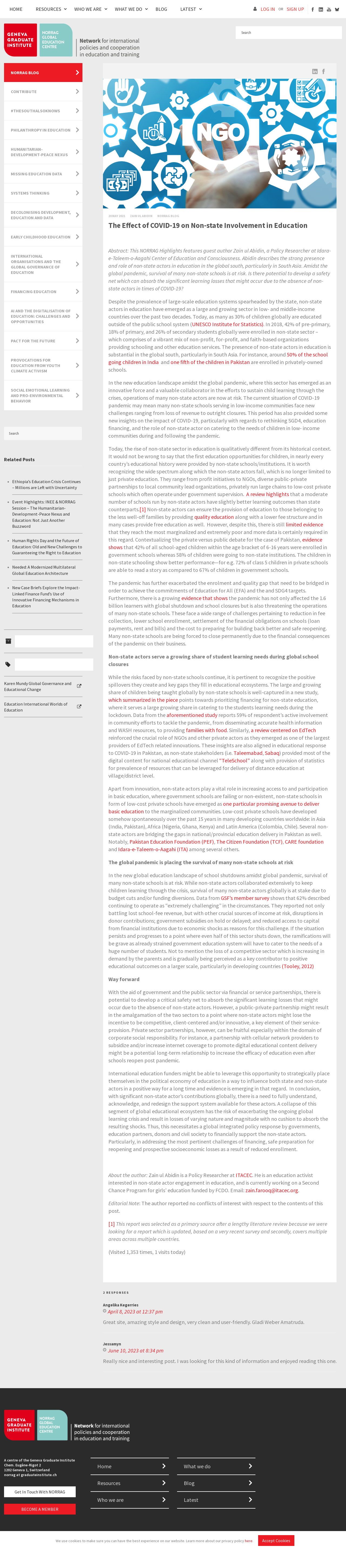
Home (15, 9)
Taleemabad (248, 752)
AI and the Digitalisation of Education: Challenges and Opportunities (41, 316)
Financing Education (33, 291)
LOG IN (268, 9)
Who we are (110, 1499)
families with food (206, 730)
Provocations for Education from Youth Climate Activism (35, 365)
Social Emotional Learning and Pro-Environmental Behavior (40, 395)
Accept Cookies (276, 1540)
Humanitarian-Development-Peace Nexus (39, 151)
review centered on (276, 730)
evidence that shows (204, 598)
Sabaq (272, 752)
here (248, 1540)
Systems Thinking (30, 193)
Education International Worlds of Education (36, 707)
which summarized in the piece (143, 699)
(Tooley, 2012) (298, 966)
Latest (188, 9)
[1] (142, 509)
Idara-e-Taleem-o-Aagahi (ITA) (153, 849)
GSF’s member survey (245, 897)
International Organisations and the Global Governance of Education (36, 264)
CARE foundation (304, 841)
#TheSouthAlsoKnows (35, 110)
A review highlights (267, 494)
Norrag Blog (168, 216)
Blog (161, 9)
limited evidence (304, 524)
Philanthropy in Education (41, 130)
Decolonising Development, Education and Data (41, 214)
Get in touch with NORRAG (40, 1492)
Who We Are (88, 9)
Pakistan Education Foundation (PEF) (171, 841)
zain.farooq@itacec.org (271, 1190)
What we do (197, 1466)
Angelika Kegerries (120, 1304)
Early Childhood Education (41, 237)
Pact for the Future (33, 340)
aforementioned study (192, 715)
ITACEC (244, 1175)
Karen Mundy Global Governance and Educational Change (37, 686)
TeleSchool (234, 760)
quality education (214, 516)
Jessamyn (112, 1343)
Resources (48, 9)
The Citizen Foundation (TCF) (249, 841)
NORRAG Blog (25, 72)
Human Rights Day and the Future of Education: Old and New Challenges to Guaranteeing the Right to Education (47, 546)
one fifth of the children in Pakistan (210, 362)
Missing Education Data (36, 173)
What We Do (128, 9)
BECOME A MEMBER (39, 1509)
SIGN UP (295, 9)
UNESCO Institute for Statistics (227, 324)
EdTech (307, 730)
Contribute (24, 91)
